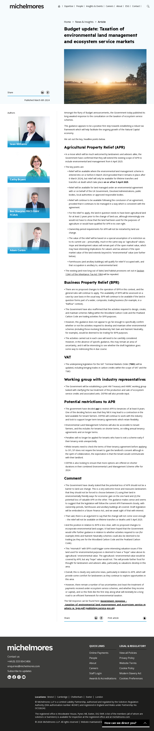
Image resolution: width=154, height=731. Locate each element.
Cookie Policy (126, 668)
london (99, 696)
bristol (50, 696)
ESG (127, 6)
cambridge (62, 696)
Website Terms (128, 663)
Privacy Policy (126, 658)
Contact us (14, 656)
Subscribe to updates (19, 671)
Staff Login (95, 673)
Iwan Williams (18, 144)
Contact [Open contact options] (136, 6)
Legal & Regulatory (132, 646)
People (79, 6)
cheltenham (77, 696)
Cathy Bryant (18, 179)
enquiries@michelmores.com (24, 666)
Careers (109, 6)
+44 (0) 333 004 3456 (19, 661)
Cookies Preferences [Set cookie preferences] (131, 678)
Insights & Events (94, 6)
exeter (89, 696)
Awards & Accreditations (102, 678)
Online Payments (98, 652)
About (119, 6)
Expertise (68, 6)
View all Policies (128, 652)
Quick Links (97, 646)
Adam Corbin (18, 250)
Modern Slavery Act (130, 673)
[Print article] (144, 618)
